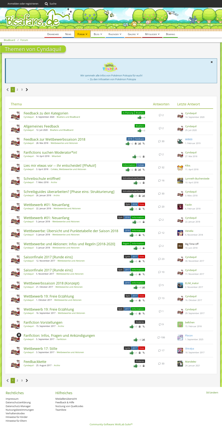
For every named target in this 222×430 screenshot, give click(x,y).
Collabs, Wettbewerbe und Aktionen (68, 169)
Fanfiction (61, 339)
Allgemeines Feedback (41, 126)
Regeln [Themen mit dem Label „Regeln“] (126, 243)
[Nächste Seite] (27, 89)
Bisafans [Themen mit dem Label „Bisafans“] (140, 112)
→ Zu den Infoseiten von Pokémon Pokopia (111, 79)
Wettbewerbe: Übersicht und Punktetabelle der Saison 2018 (71, 231)
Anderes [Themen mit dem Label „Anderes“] (140, 321)
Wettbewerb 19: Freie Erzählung (49, 296)
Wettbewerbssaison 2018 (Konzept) (51, 283)
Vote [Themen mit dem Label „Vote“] (141, 204)
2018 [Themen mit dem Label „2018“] (130, 138)
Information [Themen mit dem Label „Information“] (129, 165)
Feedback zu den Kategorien (46, 113)
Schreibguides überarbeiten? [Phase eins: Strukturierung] (69, 191)
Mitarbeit (56, 156)
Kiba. (188, 165)
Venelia (189, 231)
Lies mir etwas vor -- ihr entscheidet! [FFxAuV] (60, 165)
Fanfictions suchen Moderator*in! (50, 152)
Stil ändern (212, 392)
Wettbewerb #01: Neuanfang (46, 204)
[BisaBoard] (111, 19)
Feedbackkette (35, 361)
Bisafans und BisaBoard (68, 116)
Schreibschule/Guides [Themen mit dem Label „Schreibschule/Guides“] (133, 178)
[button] (211, 61)
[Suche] (50, 4)
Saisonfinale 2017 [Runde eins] (48, 257)
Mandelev (190, 361)
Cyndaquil (29, 116)
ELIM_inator (192, 283)
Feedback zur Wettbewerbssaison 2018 (54, 139)
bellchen (190, 322)
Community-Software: (111, 424)
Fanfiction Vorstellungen (43, 322)
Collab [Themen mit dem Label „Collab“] (141, 165)
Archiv (54, 182)
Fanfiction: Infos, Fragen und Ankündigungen (59, 335)
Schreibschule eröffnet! (42, 178)
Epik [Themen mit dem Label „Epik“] (128, 204)
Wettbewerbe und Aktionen (64, 143)
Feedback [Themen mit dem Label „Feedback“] (139, 138)
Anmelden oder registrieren (23, 3)
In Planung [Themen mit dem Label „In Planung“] (128, 112)
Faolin (188, 204)
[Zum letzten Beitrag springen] (180, 115)
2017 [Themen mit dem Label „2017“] (134, 256)
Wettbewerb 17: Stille (40, 348)
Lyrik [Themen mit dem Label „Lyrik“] (127, 256)
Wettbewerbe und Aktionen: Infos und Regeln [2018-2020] (69, 244)
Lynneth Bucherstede (197, 178)
